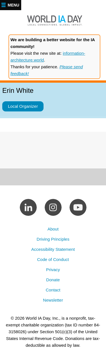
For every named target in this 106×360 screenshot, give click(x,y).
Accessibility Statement (53, 249)
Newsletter (53, 300)
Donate (53, 279)
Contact (53, 289)
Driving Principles (53, 239)
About (53, 229)
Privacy (53, 269)
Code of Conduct (53, 259)
